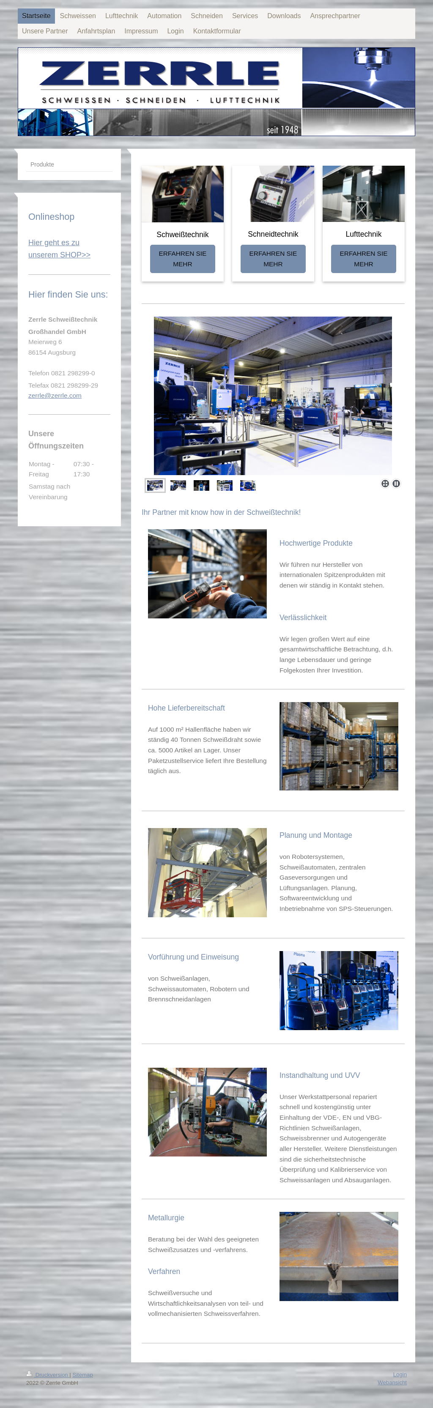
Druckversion (47, 1375)
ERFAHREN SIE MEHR (182, 259)
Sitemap (82, 1375)
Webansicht (392, 1382)
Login (400, 1374)
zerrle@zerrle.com (55, 395)
